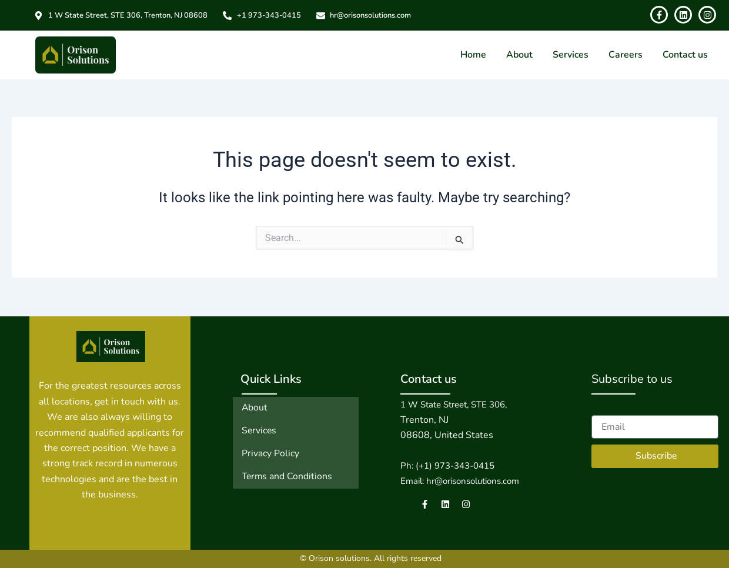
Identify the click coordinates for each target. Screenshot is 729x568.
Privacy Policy (270, 452)
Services (570, 54)
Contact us (685, 54)
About (519, 54)
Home (473, 54)
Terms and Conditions (288, 475)
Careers (625, 54)
